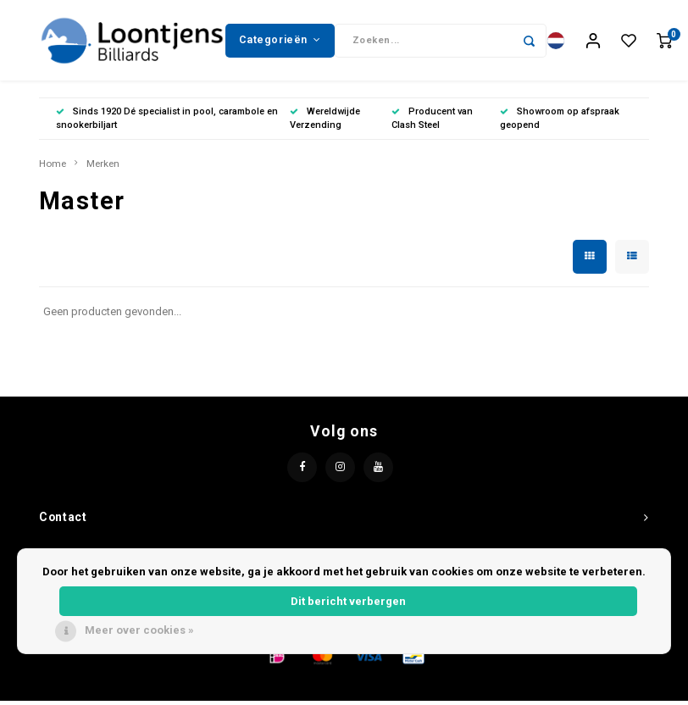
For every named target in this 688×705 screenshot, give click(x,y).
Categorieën (279, 41)
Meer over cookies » (139, 630)
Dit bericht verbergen (348, 601)
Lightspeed (401, 689)
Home (52, 168)
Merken (102, 168)
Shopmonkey (516, 689)
